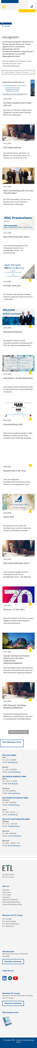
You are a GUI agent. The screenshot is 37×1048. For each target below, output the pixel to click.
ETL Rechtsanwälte (9, 921)
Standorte (5, 890)
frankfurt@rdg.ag (14, 805)
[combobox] (18, 72)
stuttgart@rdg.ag (13, 826)
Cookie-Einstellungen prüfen (12, 904)
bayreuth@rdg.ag (14, 845)
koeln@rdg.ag (13, 762)
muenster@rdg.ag (14, 772)
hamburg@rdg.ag (14, 793)
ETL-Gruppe (6, 895)
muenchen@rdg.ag (14, 836)
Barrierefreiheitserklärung (11, 902)
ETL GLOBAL (7, 919)
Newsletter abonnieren (13, 961)
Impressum (6, 897)
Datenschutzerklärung (10, 899)
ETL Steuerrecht (8, 926)
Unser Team (6, 892)
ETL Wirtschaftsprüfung (10, 924)
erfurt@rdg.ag (12, 814)
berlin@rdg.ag (13, 783)
